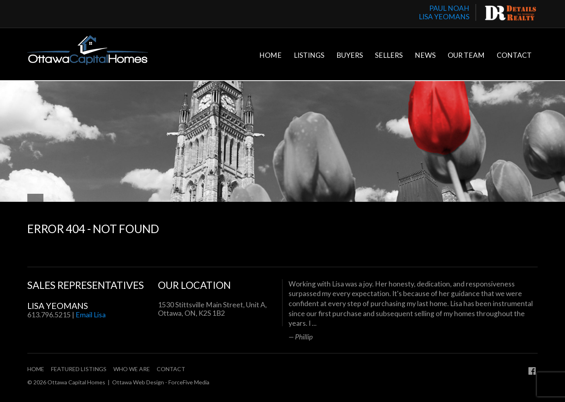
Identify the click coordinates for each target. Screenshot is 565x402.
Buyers (349, 55)
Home (270, 55)
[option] (413, 310)
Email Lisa (91, 315)
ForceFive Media (188, 382)
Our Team (466, 55)
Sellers (389, 55)
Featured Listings (78, 368)
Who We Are (131, 368)
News (425, 55)
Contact (514, 55)
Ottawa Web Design (138, 382)
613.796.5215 (49, 315)
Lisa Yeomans (57, 305)
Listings (309, 55)
